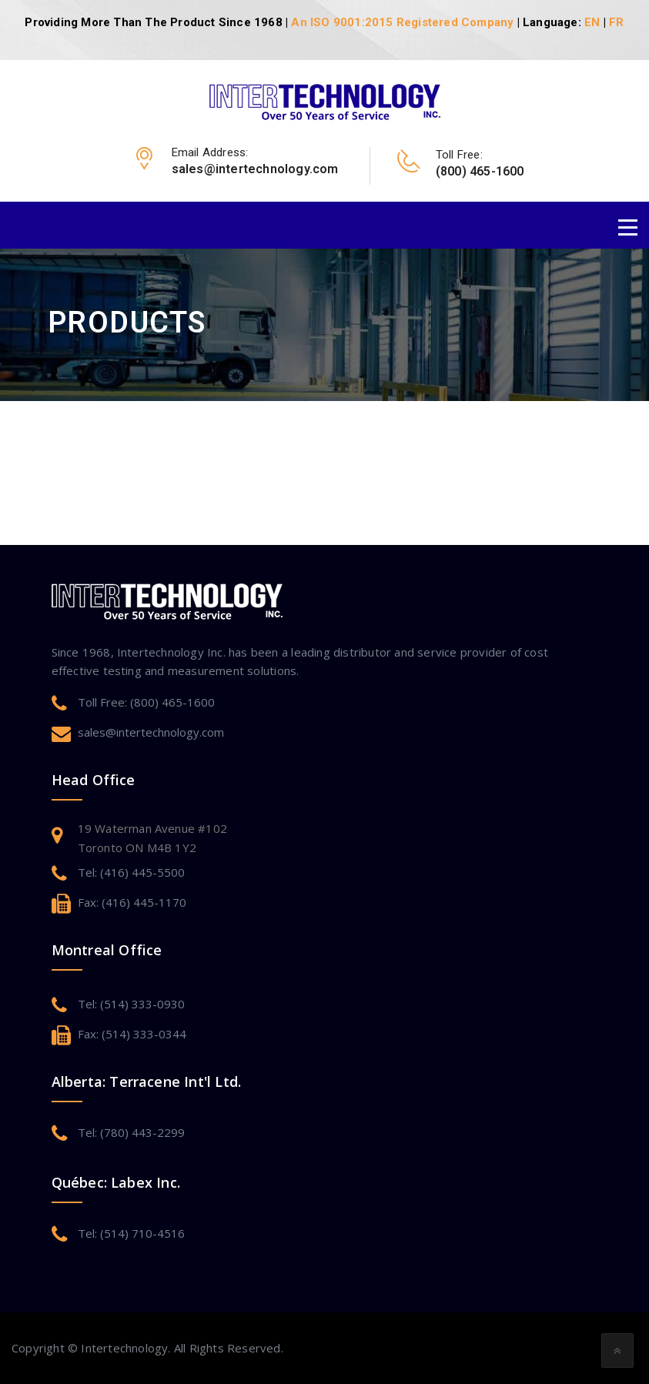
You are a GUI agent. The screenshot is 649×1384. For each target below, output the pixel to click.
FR (616, 22)
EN (592, 22)
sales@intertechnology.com (151, 732)
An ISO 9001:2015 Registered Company (402, 22)
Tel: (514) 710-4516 (131, 1233)
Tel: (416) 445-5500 (131, 872)
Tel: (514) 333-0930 (131, 1003)
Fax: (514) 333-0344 (132, 1033)
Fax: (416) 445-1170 (132, 902)
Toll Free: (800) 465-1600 (146, 702)
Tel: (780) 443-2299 (131, 1132)
